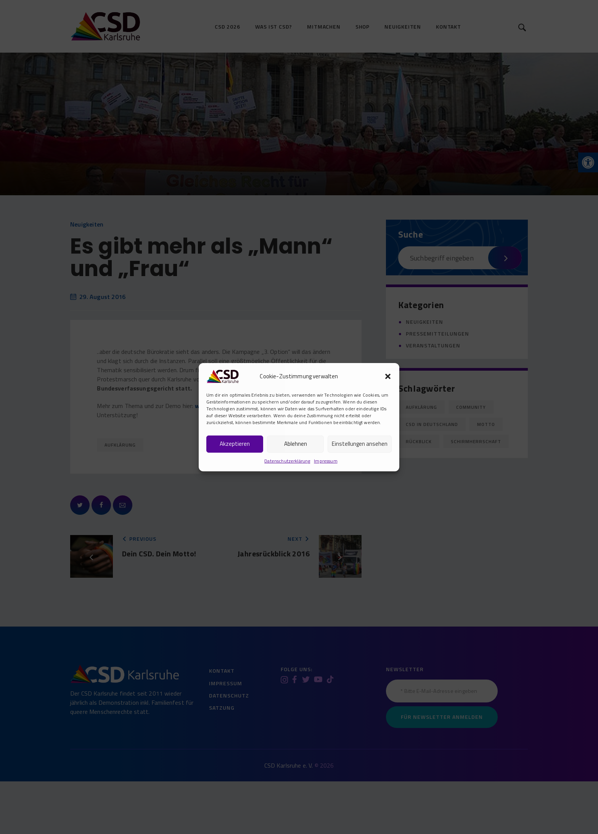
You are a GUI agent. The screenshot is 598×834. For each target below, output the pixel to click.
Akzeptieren (235, 443)
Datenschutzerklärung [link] (287, 460)
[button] (388, 376)
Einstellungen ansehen (359, 443)
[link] (222, 375)
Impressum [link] (325, 460)
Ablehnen (295, 443)
